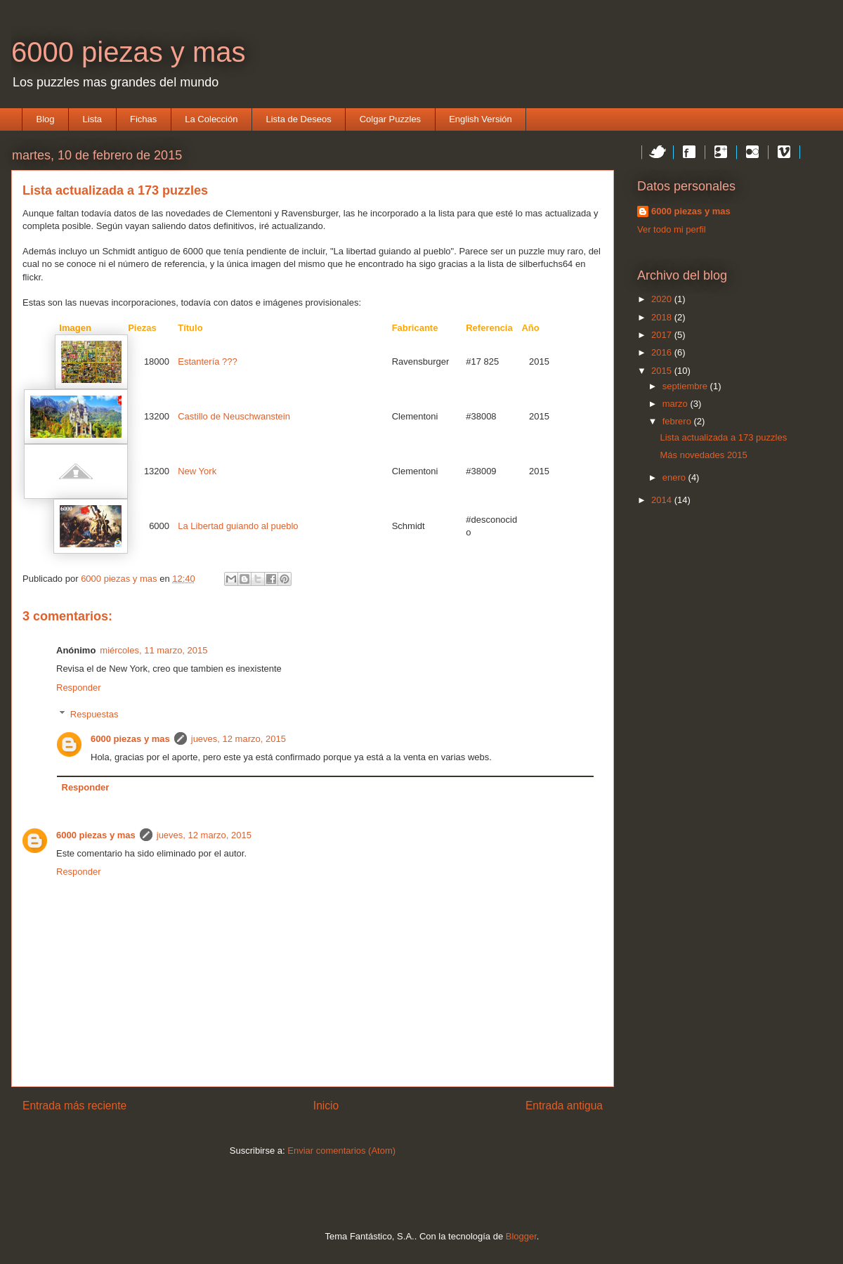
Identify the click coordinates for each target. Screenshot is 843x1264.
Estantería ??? (207, 361)
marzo (676, 403)
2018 (662, 317)
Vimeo (784, 152)
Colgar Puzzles (390, 119)
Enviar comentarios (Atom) (341, 1150)
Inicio (326, 1106)
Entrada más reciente (74, 1106)
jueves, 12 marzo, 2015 (238, 739)
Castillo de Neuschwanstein (234, 416)
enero (675, 477)
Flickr (752, 152)
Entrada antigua (564, 1106)
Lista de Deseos (298, 119)
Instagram (815, 152)
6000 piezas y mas (128, 52)
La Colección (211, 119)
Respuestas (94, 714)
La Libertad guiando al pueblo (238, 526)
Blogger (521, 1236)
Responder (78, 687)
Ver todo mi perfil (671, 229)
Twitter (657, 152)
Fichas (143, 119)
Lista (92, 119)
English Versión (480, 119)
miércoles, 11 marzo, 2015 (153, 650)
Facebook (689, 152)
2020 (662, 299)
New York (197, 471)
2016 (662, 352)
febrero (678, 421)
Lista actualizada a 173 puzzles (723, 437)
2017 (662, 335)
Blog (46, 119)
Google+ (720, 152)
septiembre (686, 386)
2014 (662, 500)
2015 (662, 370)
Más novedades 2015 (703, 455)
